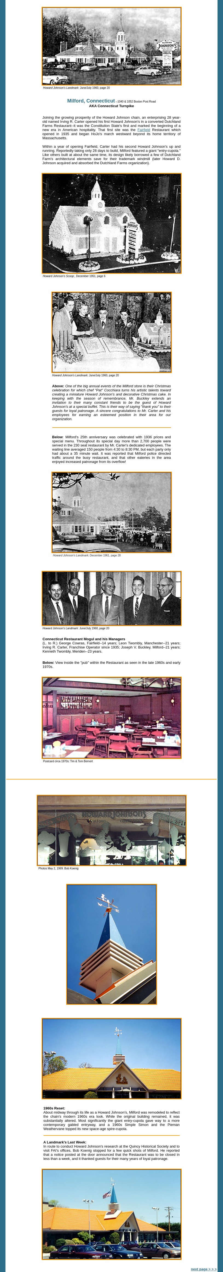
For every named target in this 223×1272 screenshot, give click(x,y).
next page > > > (204, 1269)
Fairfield (144, 130)
